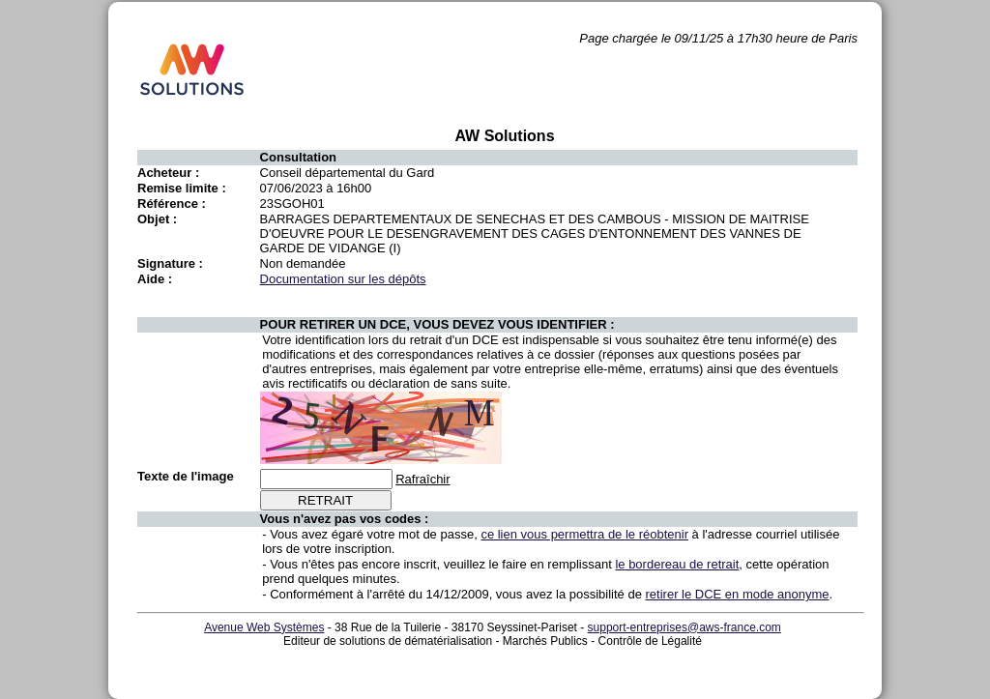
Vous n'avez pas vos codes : (344, 518)
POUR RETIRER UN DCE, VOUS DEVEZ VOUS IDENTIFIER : (437, 324)
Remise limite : (181, 188)
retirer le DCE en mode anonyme (738, 594)
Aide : (154, 279)
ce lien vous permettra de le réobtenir (584, 534)
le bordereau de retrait (677, 564)
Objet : (157, 219)
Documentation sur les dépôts (343, 279)
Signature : (170, 263)
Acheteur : (168, 172)
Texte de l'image (185, 476)
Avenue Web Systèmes (264, 627)
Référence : (171, 203)
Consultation (298, 157)
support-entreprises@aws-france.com (684, 627)
